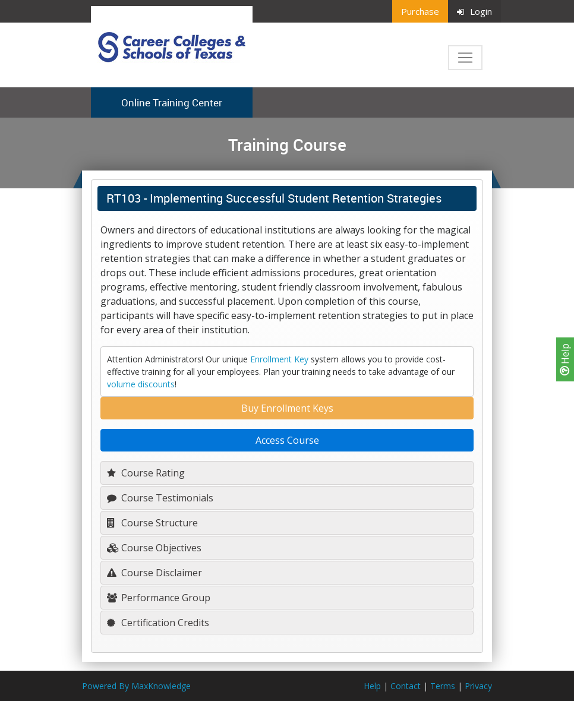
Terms (442, 685)
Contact (405, 685)
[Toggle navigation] (465, 57)
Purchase (420, 11)
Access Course (287, 440)
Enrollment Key (279, 359)
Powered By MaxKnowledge (136, 685)
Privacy (478, 685)
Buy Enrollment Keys (287, 408)
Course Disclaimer (154, 572)
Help (565, 359)
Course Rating (146, 472)
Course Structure (152, 522)
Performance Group (158, 597)
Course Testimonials (160, 497)
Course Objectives (154, 547)
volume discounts (141, 384)
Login (474, 11)
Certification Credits (158, 622)
